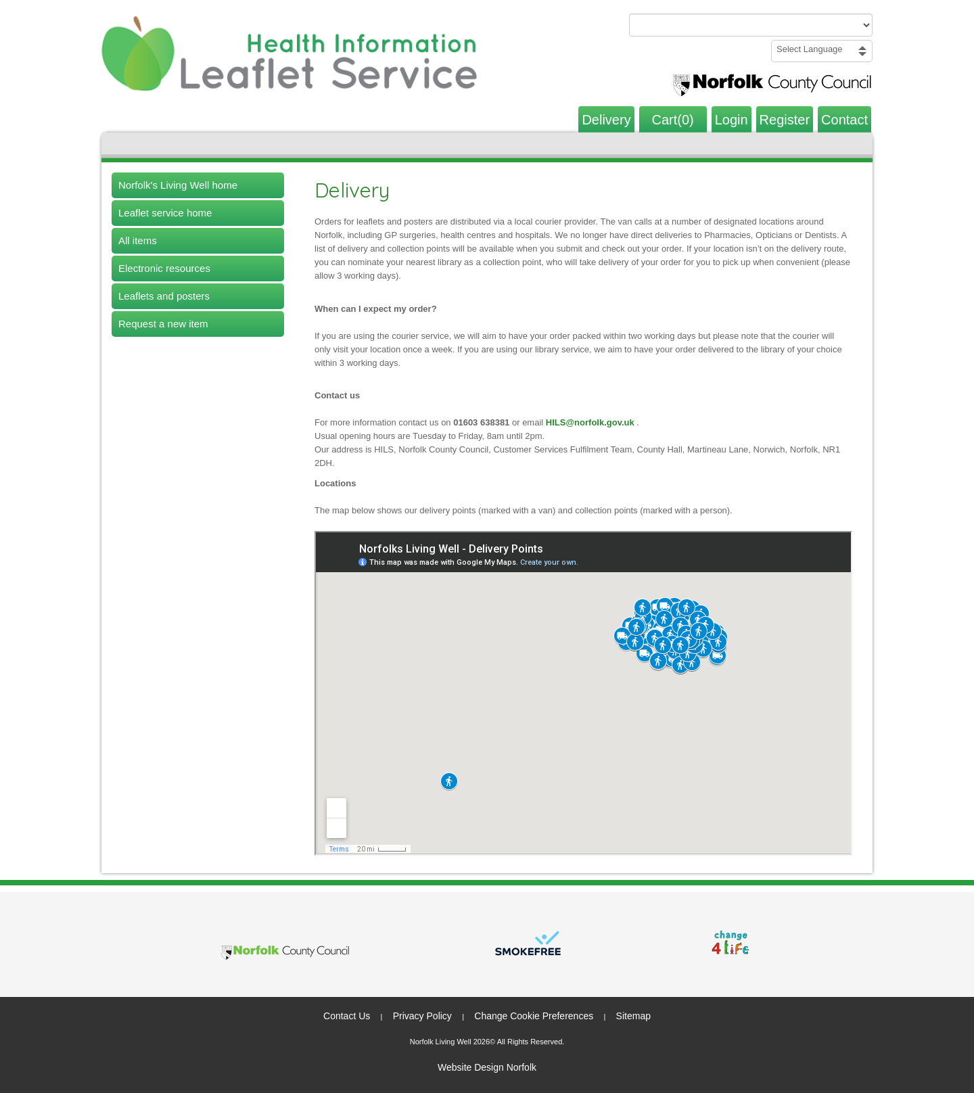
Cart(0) (673, 119)
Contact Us (346, 1015)
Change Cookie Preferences (533, 1015)
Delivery (606, 119)
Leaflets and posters (164, 296)
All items (137, 240)
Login (731, 119)
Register (785, 119)
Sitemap (633, 1015)
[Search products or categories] (751, 25)
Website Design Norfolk (487, 1067)
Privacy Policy (422, 1015)
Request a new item (163, 323)
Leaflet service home (165, 212)
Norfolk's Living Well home (177, 185)
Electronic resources (164, 268)
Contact (844, 119)
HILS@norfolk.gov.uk (591, 422)
